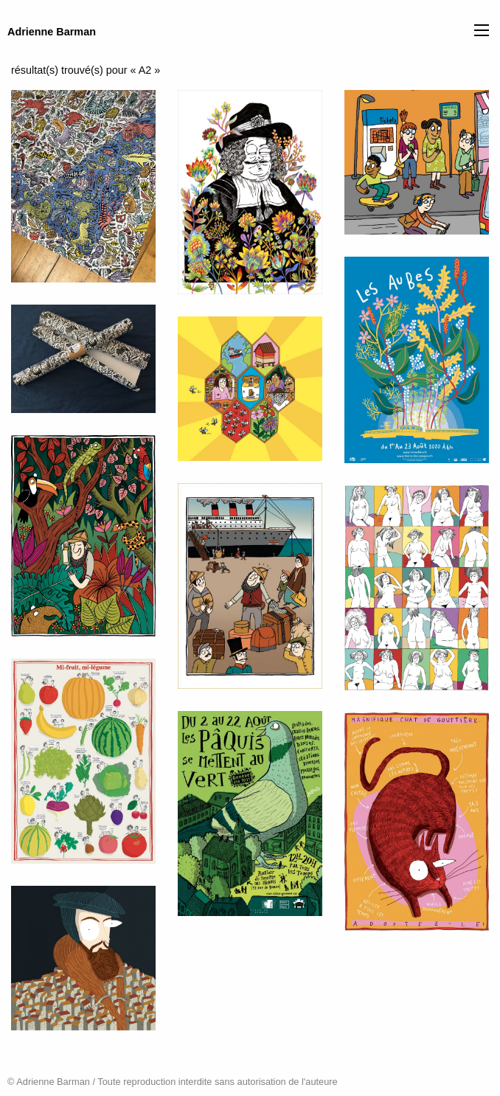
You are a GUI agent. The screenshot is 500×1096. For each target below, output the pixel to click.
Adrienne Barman (51, 32)
